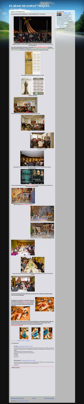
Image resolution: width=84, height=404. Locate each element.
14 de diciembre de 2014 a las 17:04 (25, 346)
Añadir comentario (16, 367)
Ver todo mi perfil (60, 25)
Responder (16, 356)
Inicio (34, 398)
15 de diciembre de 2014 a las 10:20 (28, 360)
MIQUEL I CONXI (67, 13)
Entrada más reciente (17, 398)
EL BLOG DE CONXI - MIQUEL (29, 6)
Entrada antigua (49, 398)
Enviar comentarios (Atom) (23, 401)
